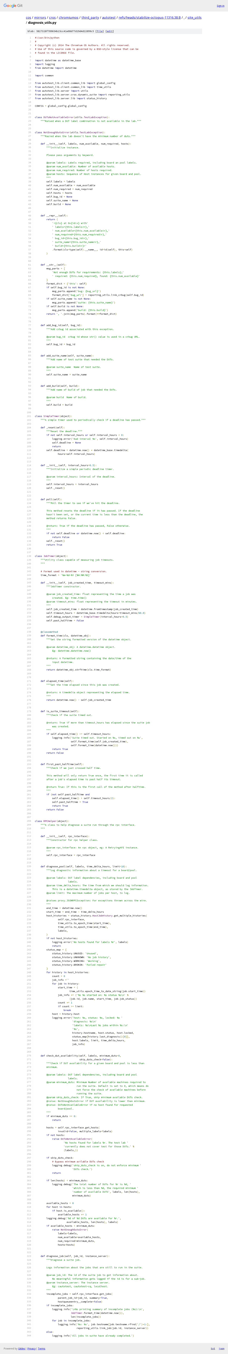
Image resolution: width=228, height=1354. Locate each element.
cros (52, 17)
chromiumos (68, 17)
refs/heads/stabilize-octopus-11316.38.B (150, 17)
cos (28, 17)
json (221, 1348)
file (99, 31)
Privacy (31, 1348)
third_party (90, 17)
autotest (109, 17)
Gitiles (21, 1348)
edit (110, 31)
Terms (41, 1348)
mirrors (40, 17)
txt (213, 1348)
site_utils (195, 17)
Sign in (220, 5)
